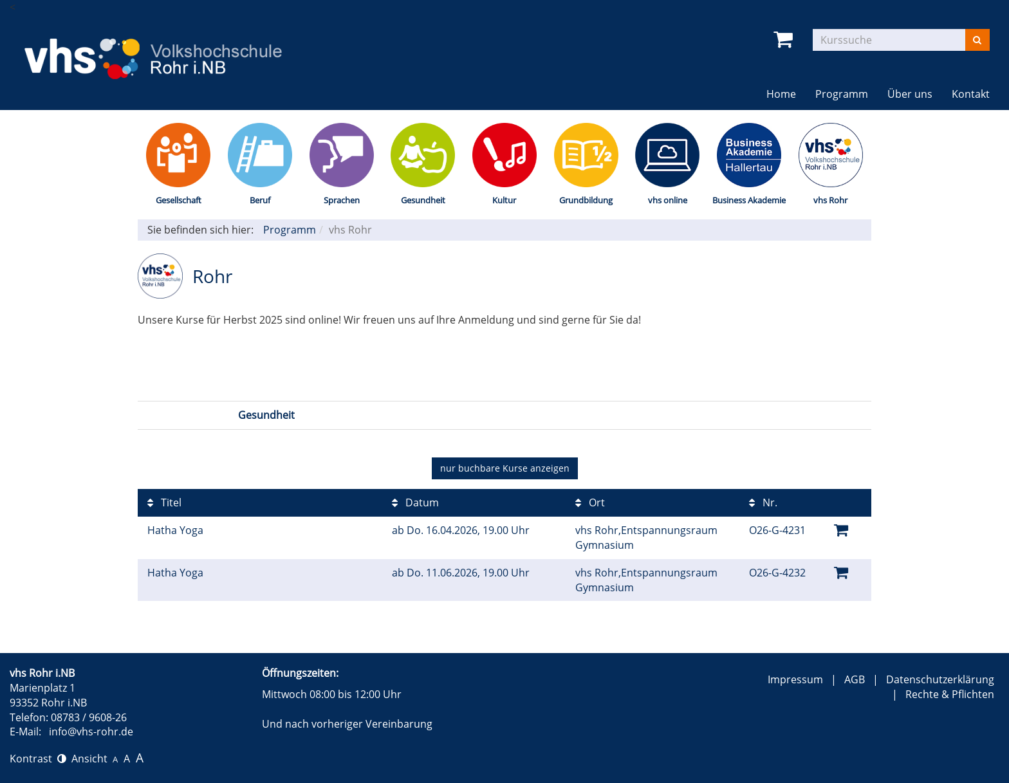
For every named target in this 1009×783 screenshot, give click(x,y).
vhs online (667, 200)
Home (781, 94)
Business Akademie (749, 200)
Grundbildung (586, 200)
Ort (590, 502)
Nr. (763, 502)
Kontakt (971, 94)
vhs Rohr (830, 200)
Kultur (504, 200)
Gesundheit (423, 200)
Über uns (909, 94)
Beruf (260, 200)
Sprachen (342, 200)
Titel (164, 502)
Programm (841, 94)
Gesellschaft (178, 200)
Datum (415, 502)
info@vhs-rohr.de (91, 731)
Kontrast (38, 758)
